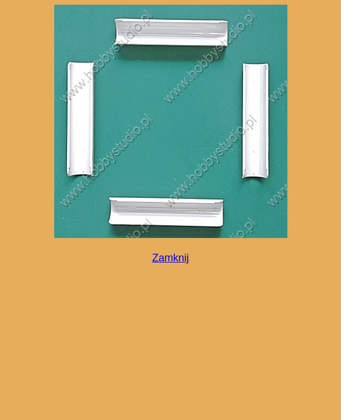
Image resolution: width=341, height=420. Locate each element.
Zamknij (170, 258)
